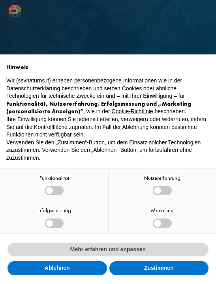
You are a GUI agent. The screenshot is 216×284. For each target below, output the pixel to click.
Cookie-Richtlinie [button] (132, 111)
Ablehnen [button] (57, 268)
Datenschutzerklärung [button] (33, 88)
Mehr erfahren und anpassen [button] (108, 249)
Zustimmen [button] (159, 268)
